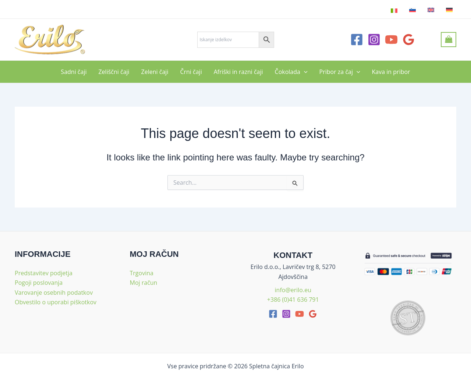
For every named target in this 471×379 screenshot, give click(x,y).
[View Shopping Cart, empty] (448, 39)
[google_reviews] (312, 313)
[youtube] (299, 313)
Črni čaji (191, 72)
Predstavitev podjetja (43, 273)
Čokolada (291, 72)
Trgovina (141, 273)
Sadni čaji (73, 72)
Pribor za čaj (339, 72)
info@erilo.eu (293, 290)
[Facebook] (356, 39)
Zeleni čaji (155, 72)
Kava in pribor (391, 72)
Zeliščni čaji (113, 72)
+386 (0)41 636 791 (293, 299)
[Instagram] (374, 39)
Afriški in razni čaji (238, 72)
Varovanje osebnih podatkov (54, 292)
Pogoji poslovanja (39, 283)
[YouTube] (391, 39)
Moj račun (143, 283)
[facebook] (273, 313)
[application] (304, 72)
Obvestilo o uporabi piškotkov (55, 302)
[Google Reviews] (408, 39)
